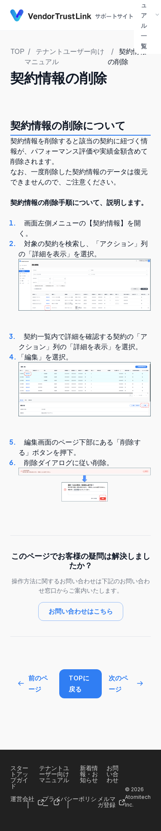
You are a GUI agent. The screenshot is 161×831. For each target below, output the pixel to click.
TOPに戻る (79, 683)
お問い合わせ (112, 774)
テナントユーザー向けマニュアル (54, 774)
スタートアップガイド (19, 776)
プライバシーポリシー (70, 802)
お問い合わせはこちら (81, 611)
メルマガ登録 (106, 801)
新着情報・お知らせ (89, 774)
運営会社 (22, 798)
